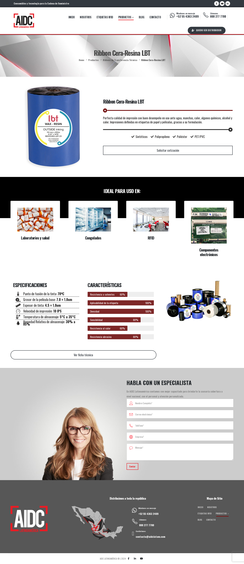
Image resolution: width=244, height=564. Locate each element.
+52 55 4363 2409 (187, 16)
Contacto (155, 17)
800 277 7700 (218, 16)
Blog (141, 17)
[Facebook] (216, 3)
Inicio (71, 17)
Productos (124, 17)
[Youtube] (222, 3)
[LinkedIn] (227, 3)
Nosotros (85, 17)
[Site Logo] (24, 21)
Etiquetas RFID (105, 17)
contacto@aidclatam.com (150, 536)
